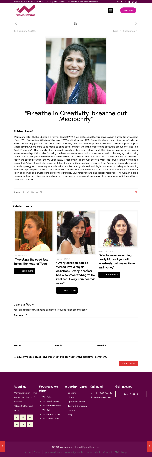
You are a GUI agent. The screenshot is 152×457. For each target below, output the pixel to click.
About (28, 452)
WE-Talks (47, 397)
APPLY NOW (128, 10)
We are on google (100, 397)
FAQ (70, 414)
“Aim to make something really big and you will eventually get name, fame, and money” (116, 261)
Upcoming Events (76, 401)
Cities (71, 397)
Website (101, 345)
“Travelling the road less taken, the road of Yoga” (31, 261)
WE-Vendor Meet (51, 401)
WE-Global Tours (50, 418)
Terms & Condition (77, 405)
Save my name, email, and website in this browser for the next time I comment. (62, 356)
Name (18, 345)
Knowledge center (74, 452)
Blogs (124, 452)
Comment (20, 315)
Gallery (38, 452)
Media (98, 452)
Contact (72, 410)
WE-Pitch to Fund (51, 414)
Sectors (72, 392)
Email (59, 345)
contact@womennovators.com (84, 1)
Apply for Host (131, 394)
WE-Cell (46, 410)
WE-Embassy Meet (51, 405)
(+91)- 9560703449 (56, 1)
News (89, 452)
